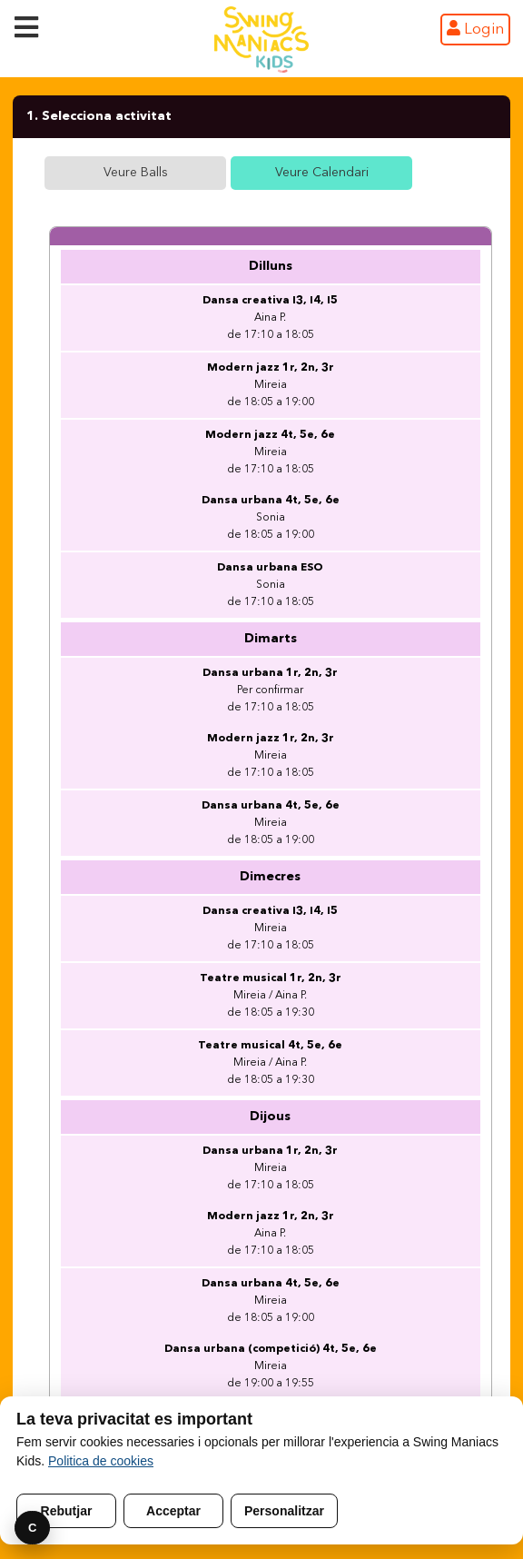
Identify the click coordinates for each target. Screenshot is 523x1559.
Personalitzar (284, 1511)
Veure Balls (136, 172)
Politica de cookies (100, 1461)
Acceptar (173, 1511)
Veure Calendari (322, 172)
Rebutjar (67, 1511)
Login (475, 28)
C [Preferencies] (32, 1527)
